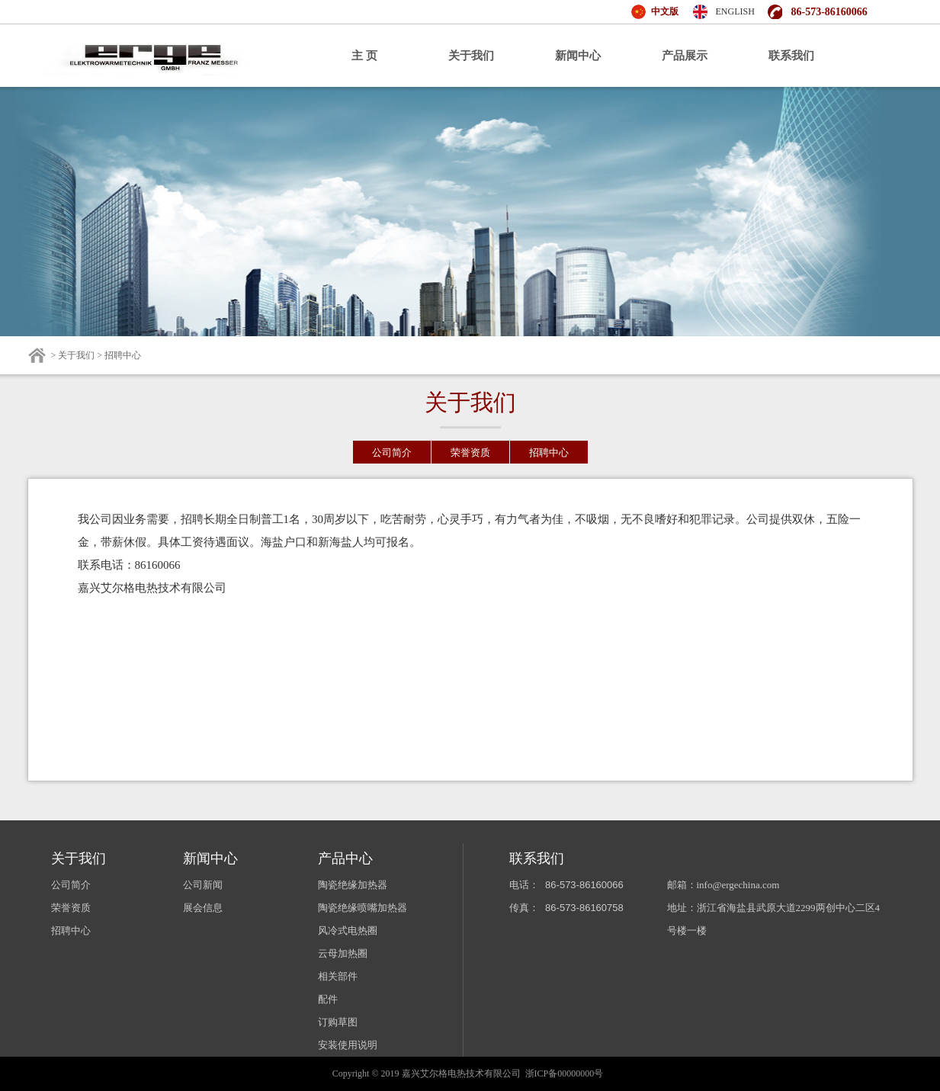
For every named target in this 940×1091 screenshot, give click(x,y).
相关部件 (338, 976)
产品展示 (684, 56)
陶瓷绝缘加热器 (352, 884)
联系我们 (791, 56)
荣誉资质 (470, 452)
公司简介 (392, 452)
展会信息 (203, 907)
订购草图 (338, 1022)
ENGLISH (735, 11)
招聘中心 (549, 452)
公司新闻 (203, 884)
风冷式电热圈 (347, 930)
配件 (328, 999)
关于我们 (471, 56)
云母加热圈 (342, 953)
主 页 (364, 56)
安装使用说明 (347, 1045)
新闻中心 (578, 56)
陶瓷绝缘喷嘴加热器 (362, 907)
